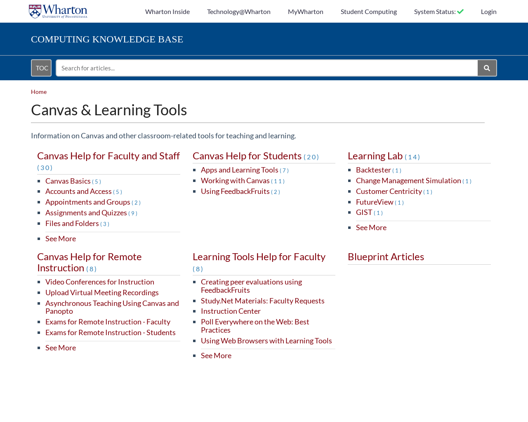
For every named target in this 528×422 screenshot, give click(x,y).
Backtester (379, 169)
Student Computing (369, 11)
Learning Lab (384, 155)
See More (60, 238)
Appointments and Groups (93, 201)
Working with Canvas (243, 180)
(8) (92, 269)
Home (39, 91)
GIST (370, 212)
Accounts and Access (84, 191)
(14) (413, 157)
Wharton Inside (167, 11)
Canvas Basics (73, 180)
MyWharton (305, 11)
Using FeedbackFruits (241, 191)
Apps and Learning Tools (245, 169)
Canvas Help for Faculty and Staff (108, 160)
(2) (137, 202)
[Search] (487, 68)
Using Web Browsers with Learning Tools (266, 340)
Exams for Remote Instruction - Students (110, 332)
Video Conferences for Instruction (99, 281)
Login (489, 11)
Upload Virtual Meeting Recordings (102, 292)
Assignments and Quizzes (92, 212)
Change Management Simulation (414, 180)
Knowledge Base (107, 39)
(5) (97, 181)
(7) (285, 170)
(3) (105, 224)
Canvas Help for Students (256, 155)
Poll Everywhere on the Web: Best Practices (255, 325)
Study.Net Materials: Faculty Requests (263, 300)
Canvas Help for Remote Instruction (89, 261)
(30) (45, 167)
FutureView (380, 201)
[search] (267, 68)
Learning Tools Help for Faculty (259, 261)
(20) (312, 157)
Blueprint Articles (386, 256)
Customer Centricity (395, 191)
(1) (397, 170)
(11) (278, 181)
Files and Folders (78, 223)
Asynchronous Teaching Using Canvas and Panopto (112, 307)
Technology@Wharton (239, 11)
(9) (133, 213)
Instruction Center (231, 310)
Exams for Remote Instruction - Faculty (107, 321)
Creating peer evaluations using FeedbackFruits (251, 285)
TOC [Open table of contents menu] (42, 68)
